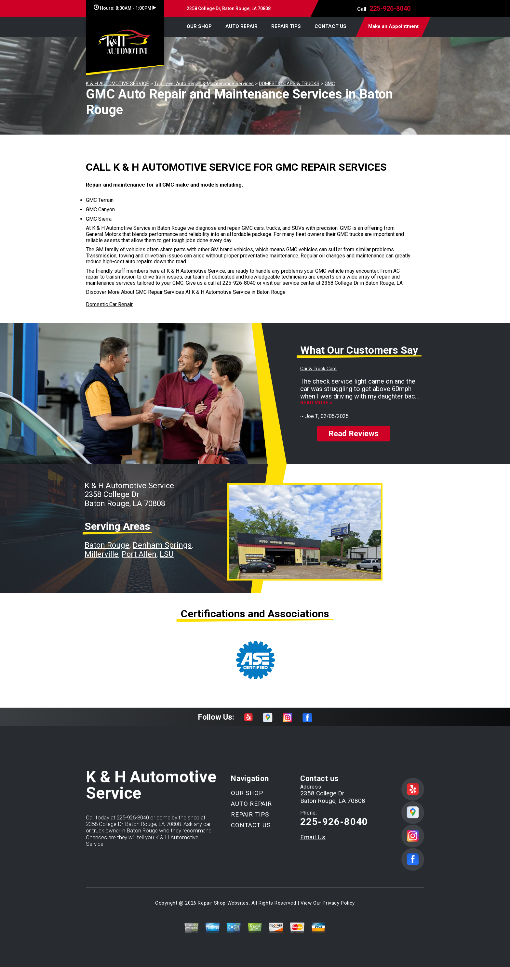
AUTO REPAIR (241, 26)
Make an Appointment (393, 26)
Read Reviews (354, 433)
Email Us (313, 837)
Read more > (316, 403)
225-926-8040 (389, 8)
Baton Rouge (107, 545)
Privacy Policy (339, 903)
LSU (167, 554)
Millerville (101, 554)
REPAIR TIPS (286, 26)
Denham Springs (162, 545)
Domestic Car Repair (109, 304)
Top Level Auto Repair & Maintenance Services (204, 83)
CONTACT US (330, 26)
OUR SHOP (199, 26)
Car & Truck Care (318, 369)
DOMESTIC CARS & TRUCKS (289, 83)
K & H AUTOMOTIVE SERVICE (117, 83)
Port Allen (139, 554)
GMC (330, 83)
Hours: (125, 8)
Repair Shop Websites (223, 903)
